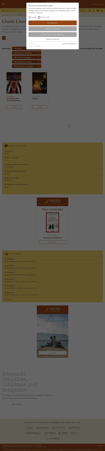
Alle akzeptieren (52, 23)
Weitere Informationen (52, 39)
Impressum (65, 44)
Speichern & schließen (52, 29)
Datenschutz (73, 44)
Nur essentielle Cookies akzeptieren (52, 34)
